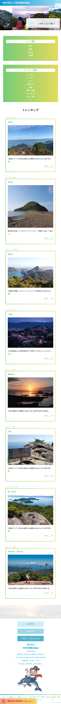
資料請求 (30, 631)
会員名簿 (30, 624)
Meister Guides (17, 701)
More (48, 593)
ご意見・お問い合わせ (30, 638)
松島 (14, 547)
